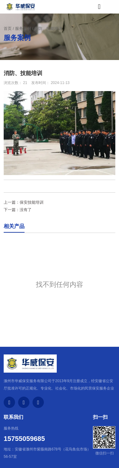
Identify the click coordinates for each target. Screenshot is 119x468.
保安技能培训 (32, 202)
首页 (8, 28)
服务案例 (23, 28)
